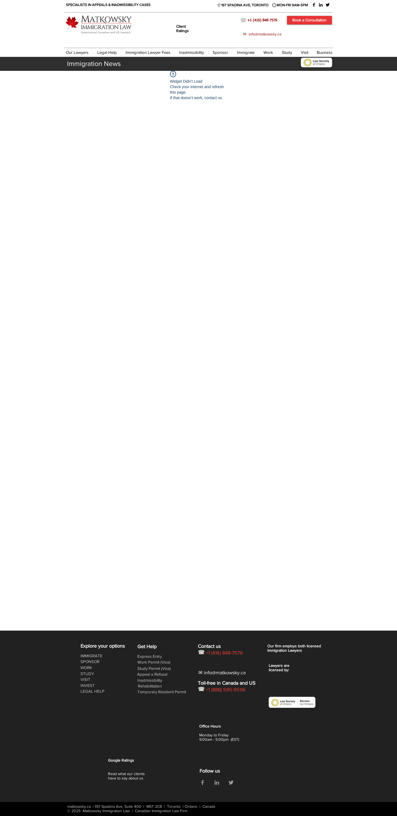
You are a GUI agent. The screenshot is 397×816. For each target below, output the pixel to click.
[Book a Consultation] (309, 20)
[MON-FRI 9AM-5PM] (292, 5)
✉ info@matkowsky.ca (262, 34)
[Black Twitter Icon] (327, 4)
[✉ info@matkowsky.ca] (223, 672)
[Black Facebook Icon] (314, 4)
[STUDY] (94, 673)
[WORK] (96, 667)
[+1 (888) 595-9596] (234, 689)
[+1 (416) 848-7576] (266, 20)
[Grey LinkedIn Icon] (216, 782)
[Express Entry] (151, 656)
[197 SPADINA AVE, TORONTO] (245, 5)
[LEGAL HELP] (94, 691)
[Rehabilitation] (152, 686)
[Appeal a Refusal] (152, 674)
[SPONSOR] (94, 661)
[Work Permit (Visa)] (154, 662)
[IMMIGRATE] (94, 656)
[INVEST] (94, 685)
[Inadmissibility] (151, 680)
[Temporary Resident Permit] (162, 692)
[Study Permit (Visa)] (155, 668)
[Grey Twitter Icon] (231, 782)
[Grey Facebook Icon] (202, 782)
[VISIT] (94, 679)
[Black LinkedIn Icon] (320, 4)
